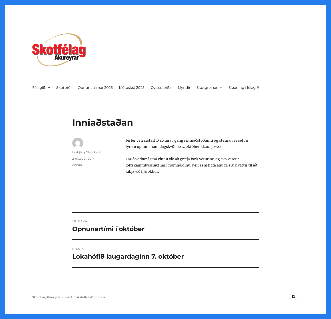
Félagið (38, 87)
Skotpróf (64, 87)
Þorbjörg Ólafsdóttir (86, 152)
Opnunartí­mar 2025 (95, 87)
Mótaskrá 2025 (131, 87)
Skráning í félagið (244, 87)
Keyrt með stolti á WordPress (84, 297)
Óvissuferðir (161, 87)
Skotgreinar (207, 87)
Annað (77, 164)
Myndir (184, 87)
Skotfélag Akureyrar (46, 297)
